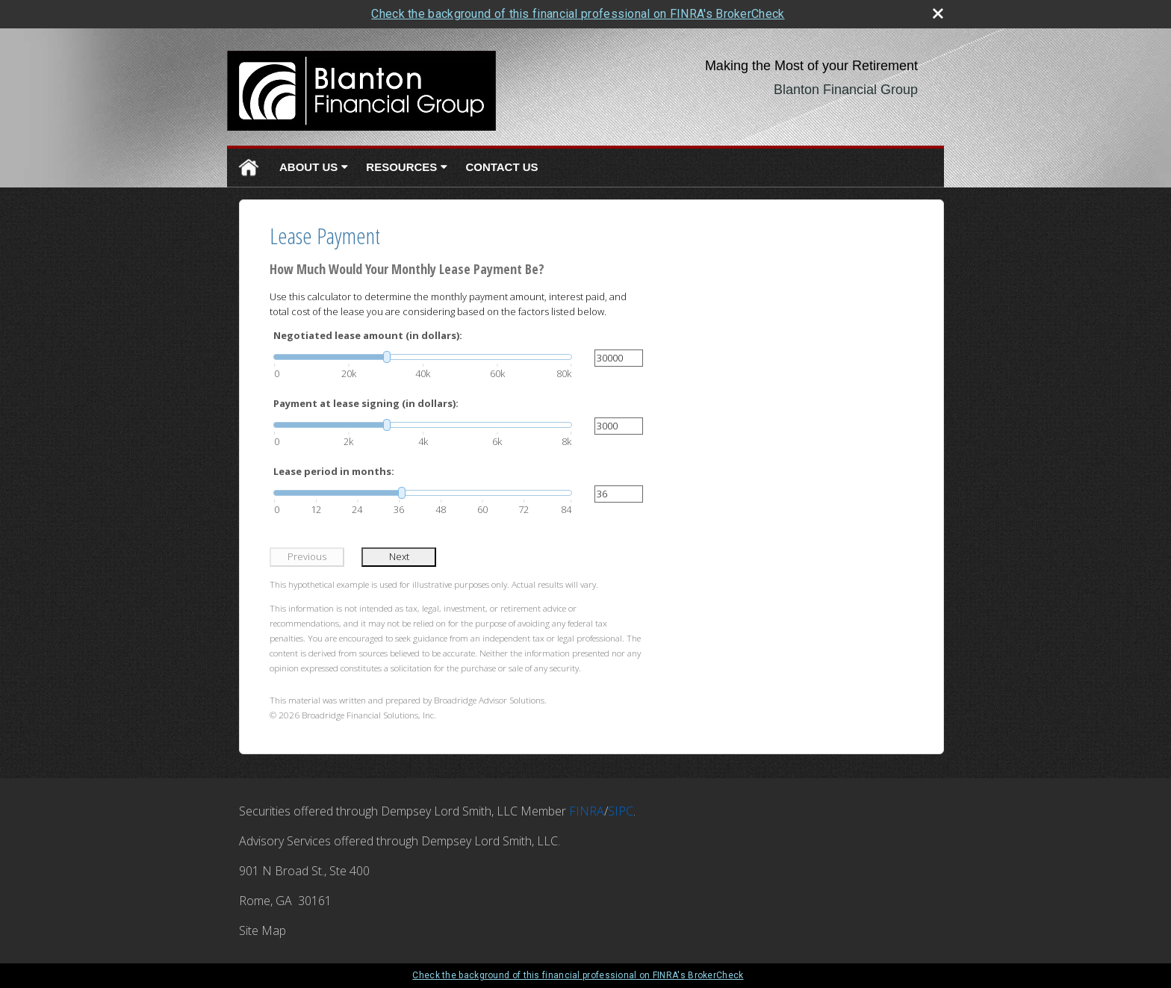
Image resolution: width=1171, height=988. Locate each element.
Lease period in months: (333, 471)
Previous (307, 556)
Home (248, 168)
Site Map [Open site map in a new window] (262, 930)
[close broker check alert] (938, 13)
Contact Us (501, 167)
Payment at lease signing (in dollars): (366, 403)
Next (399, 556)
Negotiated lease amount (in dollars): (367, 335)
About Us (308, 167)
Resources (401, 167)
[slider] (422, 357)
